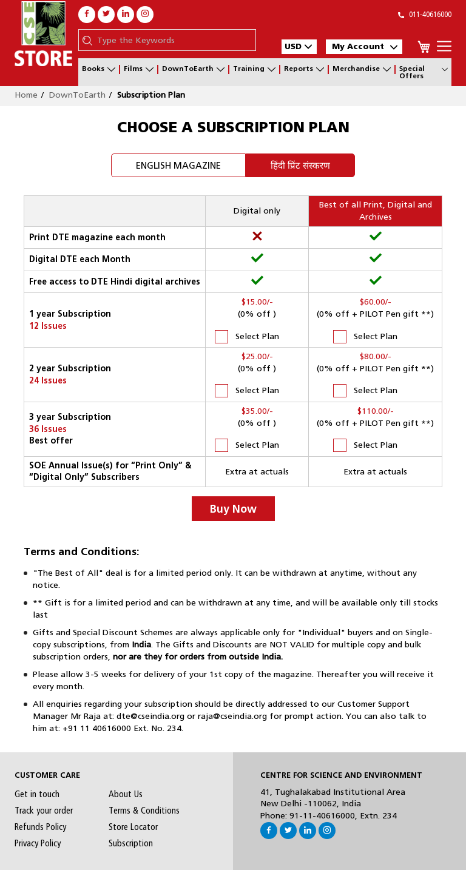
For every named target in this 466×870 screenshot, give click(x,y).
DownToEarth (193, 69)
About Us (126, 794)
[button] (299, 46)
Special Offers (423, 72)
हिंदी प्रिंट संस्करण (300, 165)
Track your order (44, 810)
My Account (364, 46)
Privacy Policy (38, 843)
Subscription (131, 843)
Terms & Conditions (144, 810)
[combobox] (173, 40)
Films (139, 69)
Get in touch (37, 794)
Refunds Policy (40, 826)
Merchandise (362, 69)
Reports (304, 69)
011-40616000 (424, 14)
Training (254, 69)
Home (26, 94)
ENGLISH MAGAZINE (178, 165)
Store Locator (133, 826)
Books (98, 69)
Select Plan (247, 336)
